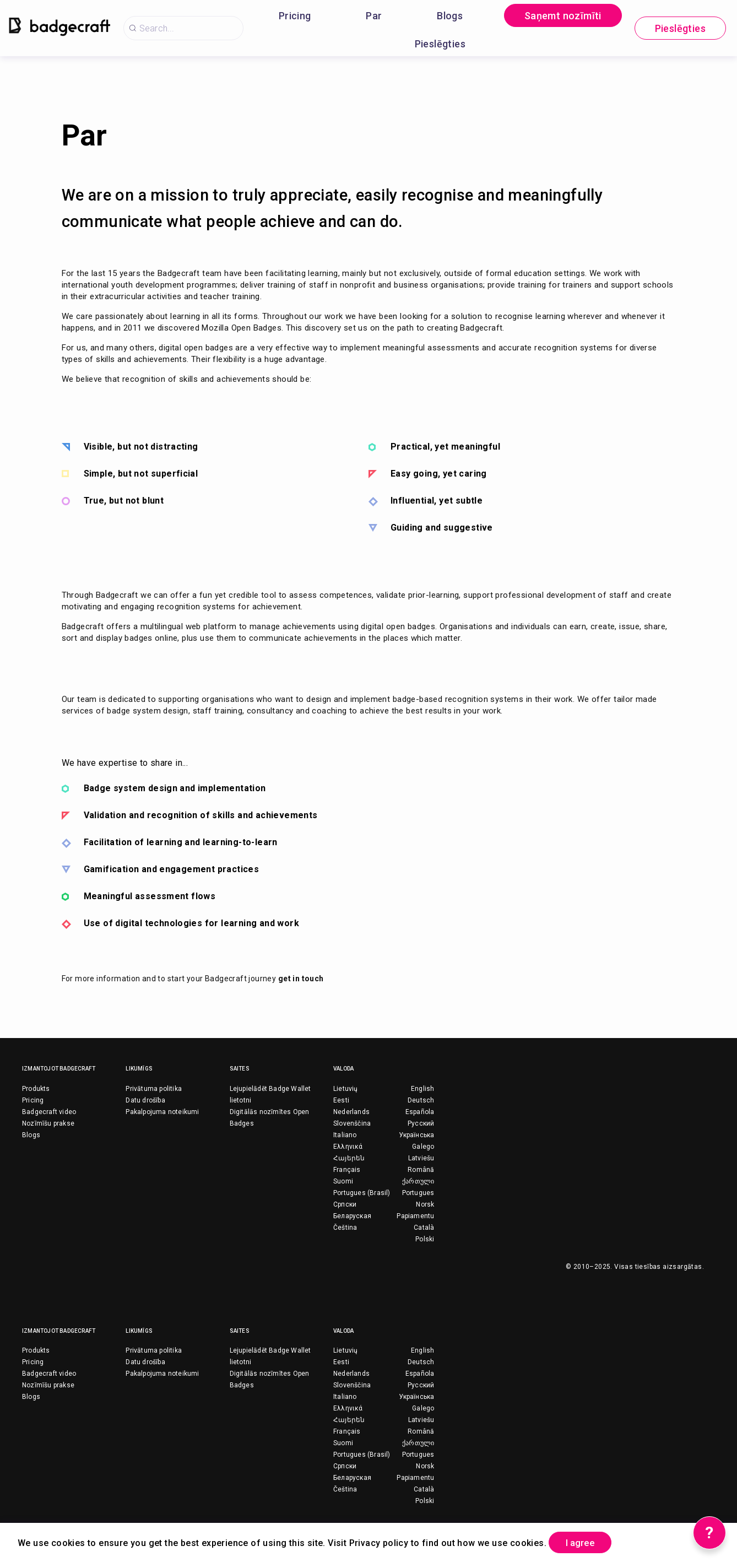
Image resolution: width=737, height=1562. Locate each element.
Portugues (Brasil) (362, 1193)
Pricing (295, 15)
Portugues (418, 1193)
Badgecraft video (49, 1112)
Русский (421, 1123)
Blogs (450, 15)
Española (420, 1112)
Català (424, 1227)
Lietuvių (345, 1089)
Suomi (343, 1181)
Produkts (36, 1089)
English (422, 1089)
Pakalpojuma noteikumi (162, 1112)
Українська (416, 1135)
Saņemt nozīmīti (562, 15)
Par (374, 15)
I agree (584, 1542)
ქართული (418, 1181)
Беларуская (352, 1216)
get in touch (301, 978)
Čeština (345, 1227)
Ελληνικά (348, 1146)
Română (421, 1170)
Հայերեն (349, 1158)
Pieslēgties (440, 44)
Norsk (425, 1204)
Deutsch (421, 1100)
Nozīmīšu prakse (48, 1123)
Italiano (345, 1135)
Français (347, 1170)
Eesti (341, 1100)
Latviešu (421, 1158)
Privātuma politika (154, 1089)
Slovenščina (352, 1123)
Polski (424, 1239)
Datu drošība (145, 1100)
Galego (423, 1146)
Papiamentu (415, 1216)
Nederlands (351, 1112)
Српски (344, 1204)
